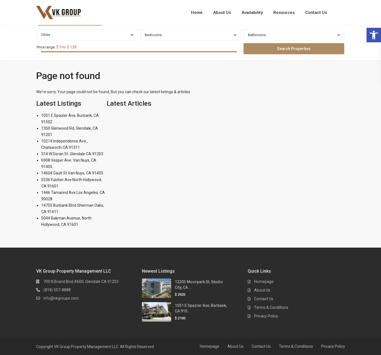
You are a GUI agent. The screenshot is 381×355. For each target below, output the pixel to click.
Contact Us (316, 12)
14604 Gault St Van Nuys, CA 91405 (72, 173)
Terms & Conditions (271, 307)
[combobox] (87, 34)
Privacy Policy (266, 316)
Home (197, 12)
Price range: (46, 47)
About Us (222, 12)
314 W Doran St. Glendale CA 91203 (72, 154)
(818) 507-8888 (57, 290)
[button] (374, 35)
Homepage (264, 281)
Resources (284, 12)
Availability (252, 12)
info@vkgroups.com (61, 298)
